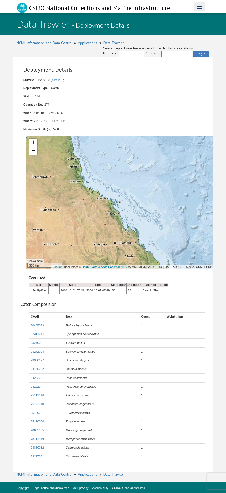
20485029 (37, 325)
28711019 (37, 439)
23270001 (37, 342)
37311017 (37, 334)
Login (201, 54)
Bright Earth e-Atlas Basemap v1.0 (104, 266)
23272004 (37, 351)
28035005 (37, 430)
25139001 (37, 412)
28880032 (37, 447)
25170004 (37, 421)
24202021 (37, 377)
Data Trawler (113, 42)
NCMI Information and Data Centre (44, 42)
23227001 (37, 456)
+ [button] (33, 143)
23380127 (37, 360)
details (56, 80)
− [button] (33, 151)
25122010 (37, 404)
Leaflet (57, 266)
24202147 (37, 386)
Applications (87, 42)
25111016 (37, 395)
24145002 (37, 369)
